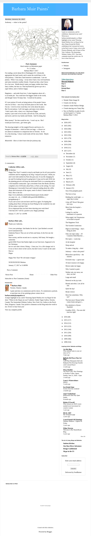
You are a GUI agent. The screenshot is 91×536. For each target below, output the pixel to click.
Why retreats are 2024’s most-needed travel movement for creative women (72, 406)
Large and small (71, 277)
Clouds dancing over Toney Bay (74, 108)
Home (32, 275)
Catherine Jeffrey (15, 167)
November (69, 157)
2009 (66, 339)
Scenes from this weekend (71, 389)
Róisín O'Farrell (68, 402)
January (68, 188)
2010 (66, 336)
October (69, 160)
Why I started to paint (73, 269)
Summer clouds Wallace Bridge (74, 105)
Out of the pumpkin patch (74, 191)
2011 (66, 332)
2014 (66, 323)
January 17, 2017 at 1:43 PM (18, 214)
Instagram (67, 68)
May (67, 175)
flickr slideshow (49, 527)
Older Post (53, 275)
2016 (66, 317)
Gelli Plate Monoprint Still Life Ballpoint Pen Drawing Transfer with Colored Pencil (73, 363)
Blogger (49, 532)
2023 (66, 132)
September (69, 163)
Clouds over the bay (70, 103)
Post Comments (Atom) (21, 278)
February (69, 185)
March (68, 182)
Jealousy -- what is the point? (75, 251)
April (68, 179)
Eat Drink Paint (68, 387)
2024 (66, 129)
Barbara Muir (13, 221)
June (67, 172)
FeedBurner (78, 472)
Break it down (70, 292)
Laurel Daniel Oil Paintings (72, 420)
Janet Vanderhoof (69, 394)
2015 (66, 320)
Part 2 (64, 86)
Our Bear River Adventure (72, 446)
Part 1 (64, 84)
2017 (66, 151)
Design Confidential (70, 449)
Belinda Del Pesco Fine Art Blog (72, 358)
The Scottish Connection (73, 225)
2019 (66, 144)
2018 (66, 148)
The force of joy (71, 194)
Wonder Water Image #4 (71, 100)
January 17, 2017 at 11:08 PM (18, 265)
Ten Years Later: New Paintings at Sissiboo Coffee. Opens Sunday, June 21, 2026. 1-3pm (73, 373)
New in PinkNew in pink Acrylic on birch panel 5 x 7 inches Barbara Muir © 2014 (74, 113)
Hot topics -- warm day (73, 239)
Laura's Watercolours (70, 380)
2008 (66, 342)
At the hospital (70, 242)
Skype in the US (68, 451)
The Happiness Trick (72, 222)
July (67, 169)
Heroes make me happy (73, 266)
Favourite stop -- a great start (75, 260)
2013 (66, 326)
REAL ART (67, 413)
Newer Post (9, 275)
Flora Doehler (68, 370)
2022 (66, 135)
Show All (83, 436)
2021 (66, 138)
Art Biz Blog (67, 349)
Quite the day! (70, 289)
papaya (65, 382)
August (68, 166)
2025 (66, 126)
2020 (66, 141)
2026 (66, 122)
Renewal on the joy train (73, 280)
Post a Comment (12, 270)
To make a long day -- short (74, 248)
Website (66, 66)
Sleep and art (70, 245)
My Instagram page (69, 414)
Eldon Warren (68, 428)
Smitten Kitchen (68, 443)
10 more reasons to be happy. (75, 263)
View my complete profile (13, 310)
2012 (66, 329)
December (69, 153)
